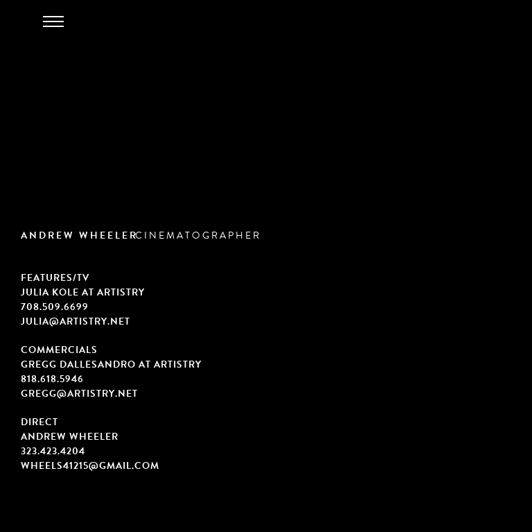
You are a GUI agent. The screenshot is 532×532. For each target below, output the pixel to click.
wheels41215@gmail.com (90, 465)
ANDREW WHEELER (79, 235)
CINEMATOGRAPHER (198, 235)
